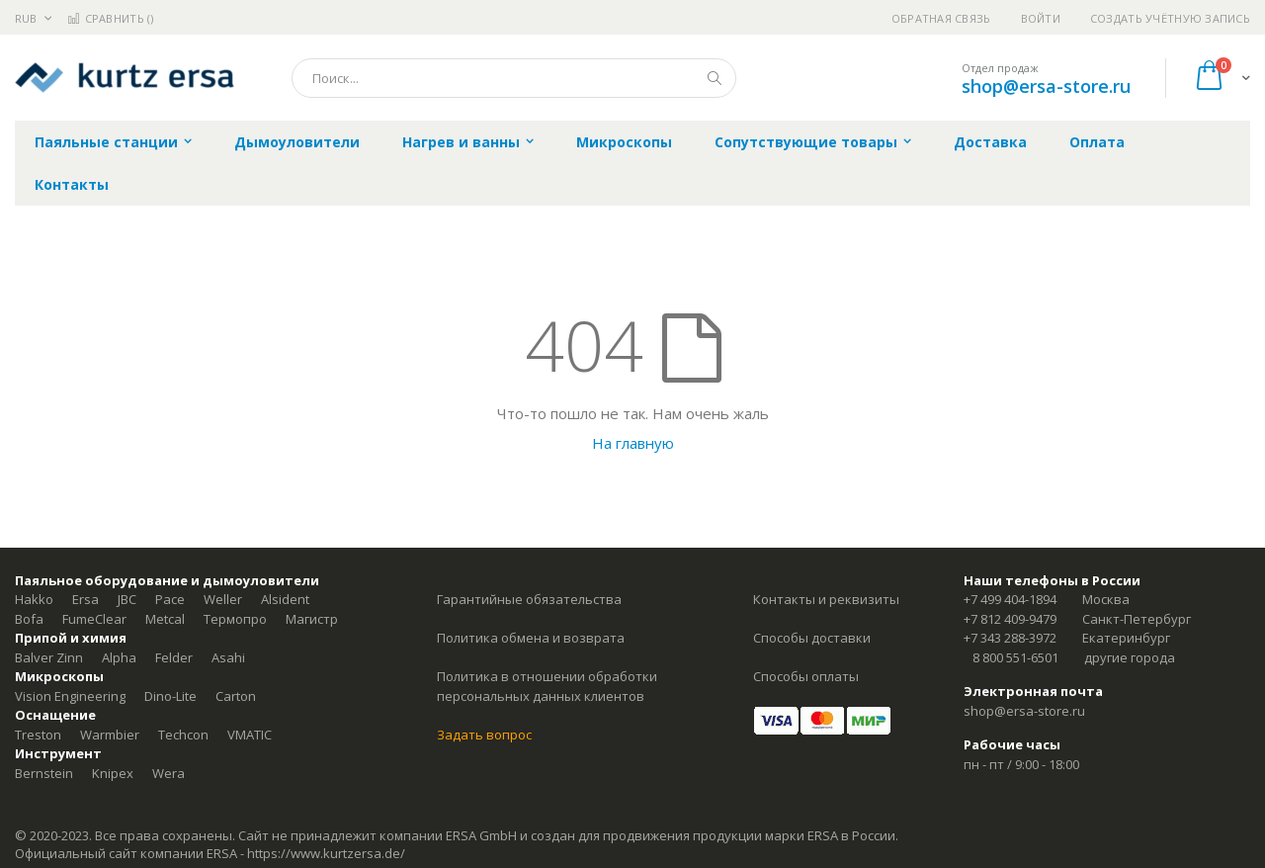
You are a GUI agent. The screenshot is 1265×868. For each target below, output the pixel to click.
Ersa (85, 599)
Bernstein (44, 773)
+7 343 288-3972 (1010, 638)
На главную (633, 443)
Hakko (34, 599)
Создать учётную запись (1170, 18)
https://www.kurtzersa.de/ (326, 853)
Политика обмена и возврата (531, 638)
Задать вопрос (484, 734)
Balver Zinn (49, 657)
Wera (168, 773)
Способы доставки (812, 638)
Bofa (29, 619)
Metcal (165, 619)
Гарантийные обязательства (529, 599)
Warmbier (109, 734)
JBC (127, 599)
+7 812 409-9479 (1010, 619)
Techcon (183, 734)
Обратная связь (941, 18)
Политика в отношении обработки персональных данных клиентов (547, 686)
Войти (1040, 18)
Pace (170, 599)
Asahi (228, 657)
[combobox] (514, 78)
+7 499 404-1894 (1010, 599)
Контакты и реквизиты (826, 599)
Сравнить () (110, 18)
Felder (174, 657)
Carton (235, 696)
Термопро (235, 619)
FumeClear (94, 619)
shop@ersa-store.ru (1046, 86)
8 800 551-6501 (1015, 657)
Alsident (285, 599)
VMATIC (249, 734)
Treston (38, 734)
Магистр (312, 619)
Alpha (119, 657)
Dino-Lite (170, 696)
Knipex (112, 773)
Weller (223, 599)
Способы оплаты (806, 676)
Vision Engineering (70, 696)
